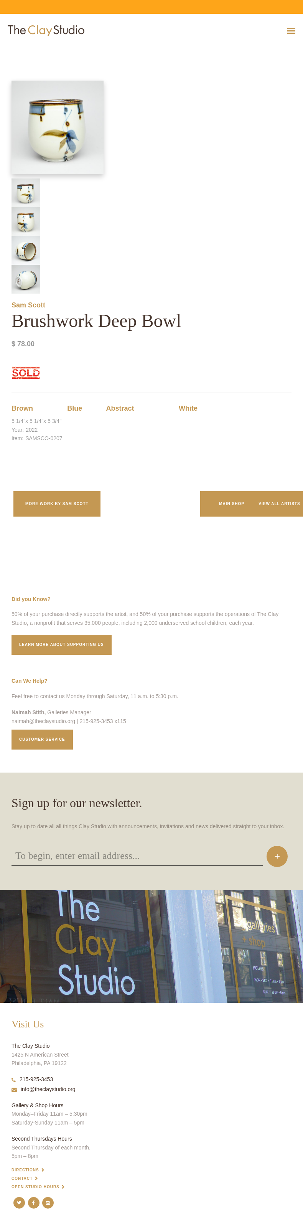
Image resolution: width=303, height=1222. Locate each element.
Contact (22, 1178)
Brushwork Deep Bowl (17, 50)
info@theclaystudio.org (44, 1089)
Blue (74, 408)
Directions (25, 1170)
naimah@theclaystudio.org (43, 721)
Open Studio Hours (35, 1187)
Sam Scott (28, 305)
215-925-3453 (32, 1079)
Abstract (120, 408)
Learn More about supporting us (61, 644)
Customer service (42, 739)
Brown (22, 408)
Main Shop (231, 504)
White (188, 408)
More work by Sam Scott (57, 504)
